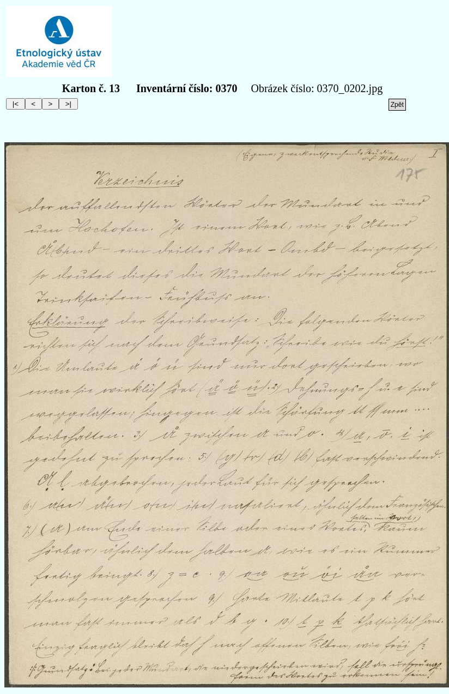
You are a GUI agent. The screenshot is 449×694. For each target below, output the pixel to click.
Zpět (397, 104)
